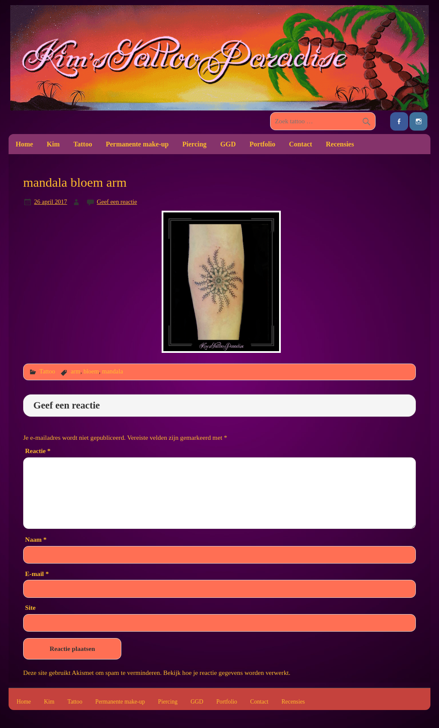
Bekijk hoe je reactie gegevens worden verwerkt (226, 672)
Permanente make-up (137, 144)
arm (75, 371)
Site (30, 607)
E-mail (36, 573)
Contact (300, 144)
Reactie (37, 451)
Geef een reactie (117, 201)
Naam (35, 539)
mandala (112, 371)
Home (24, 144)
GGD (228, 144)
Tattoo (82, 144)
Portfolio (262, 144)
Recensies (340, 144)
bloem (91, 371)
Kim (53, 144)
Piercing (194, 144)
